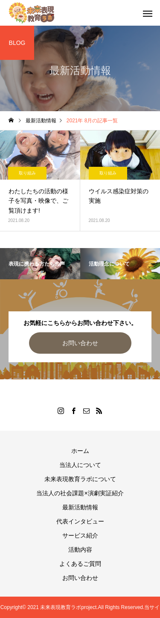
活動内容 (80, 549)
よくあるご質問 (80, 563)
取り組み (27, 173)
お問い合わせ (80, 343)
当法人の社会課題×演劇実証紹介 (79, 493)
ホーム (80, 450)
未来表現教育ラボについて (80, 479)
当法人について (80, 464)
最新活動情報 (80, 507)
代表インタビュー (80, 521)
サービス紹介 (80, 535)
